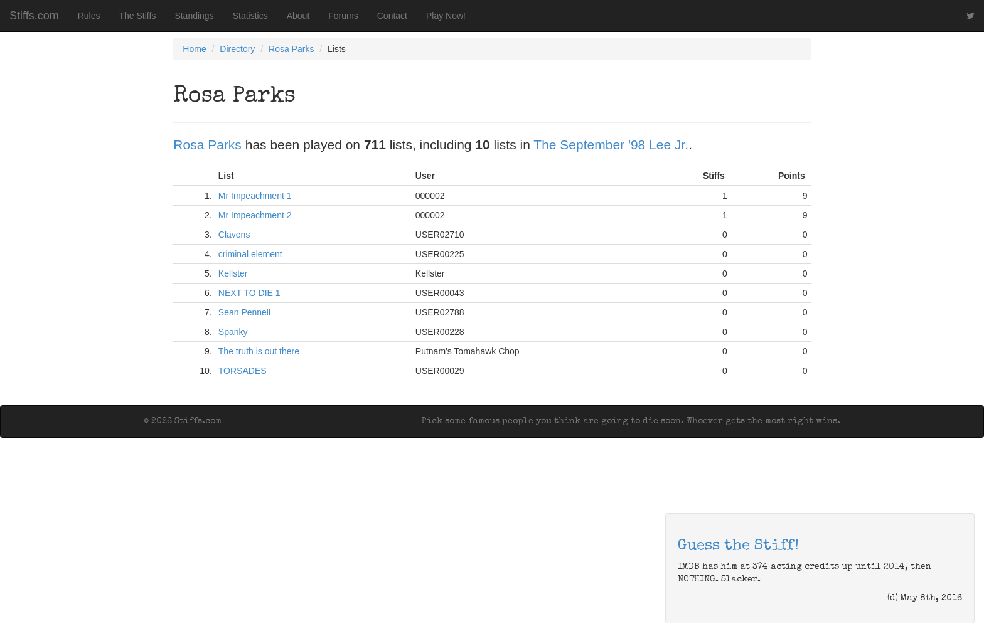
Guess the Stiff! (738, 546)
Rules (89, 16)
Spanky (233, 332)
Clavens (234, 235)
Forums (343, 16)
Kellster (233, 273)
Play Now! (446, 16)
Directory (237, 49)
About (298, 16)
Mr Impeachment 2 (255, 215)
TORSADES (242, 371)
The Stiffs (137, 16)
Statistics (250, 16)
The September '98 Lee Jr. (610, 144)
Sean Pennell (244, 312)
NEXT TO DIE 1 (249, 293)
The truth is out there (258, 351)
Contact (392, 16)
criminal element (250, 254)
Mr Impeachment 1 (255, 196)
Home (194, 49)
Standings (193, 16)
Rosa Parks (291, 49)
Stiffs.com (34, 15)
